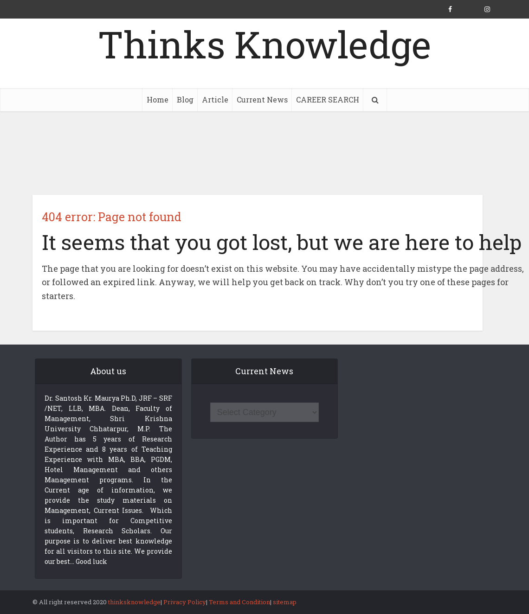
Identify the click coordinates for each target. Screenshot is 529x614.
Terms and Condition (239, 602)
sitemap (285, 602)
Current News (262, 99)
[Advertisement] (264, 153)
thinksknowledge (134, 602)
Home (157, 99)
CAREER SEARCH (327, 99)
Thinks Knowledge (264, 44)
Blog (185, 99)
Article (215, 99)
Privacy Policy (184, 602)
